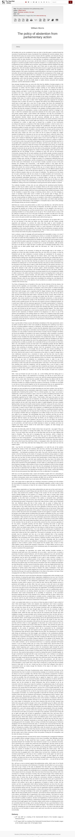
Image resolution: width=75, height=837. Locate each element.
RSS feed (22, 834)
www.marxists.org (41, 15)
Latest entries (43, 834)
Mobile (49, 834)
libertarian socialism (23, 12)
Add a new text (56, 834)
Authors (32, 834)
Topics (37, 834)
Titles (27, 834)
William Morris (22, 10)
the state (31, 12)
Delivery (18, 46)
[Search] (60, 2)
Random (17, 834)
